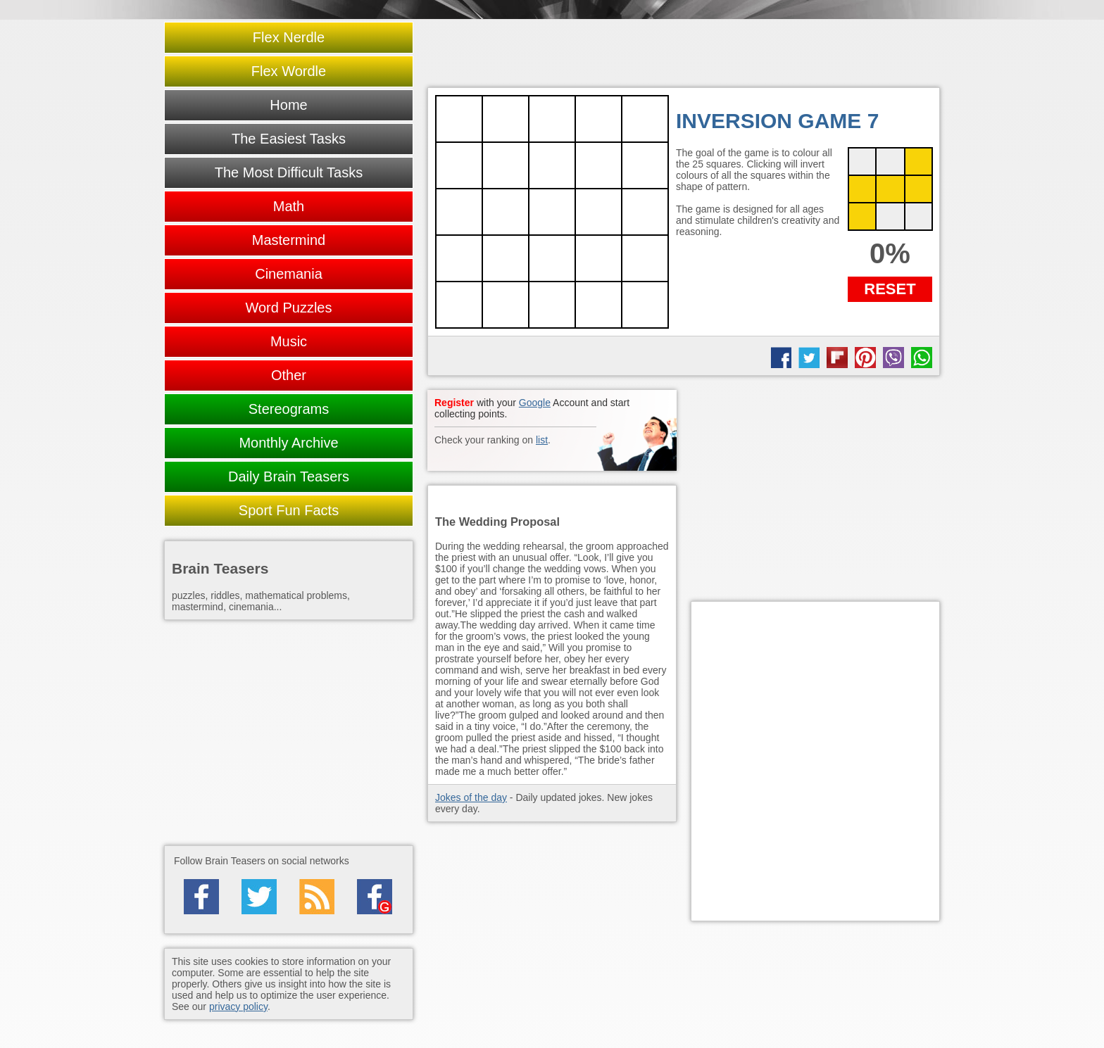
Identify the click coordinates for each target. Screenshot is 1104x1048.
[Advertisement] (815, 488)
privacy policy (238, 1006)
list (542, 440)
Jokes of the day (471, 797)
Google (535, 402)
